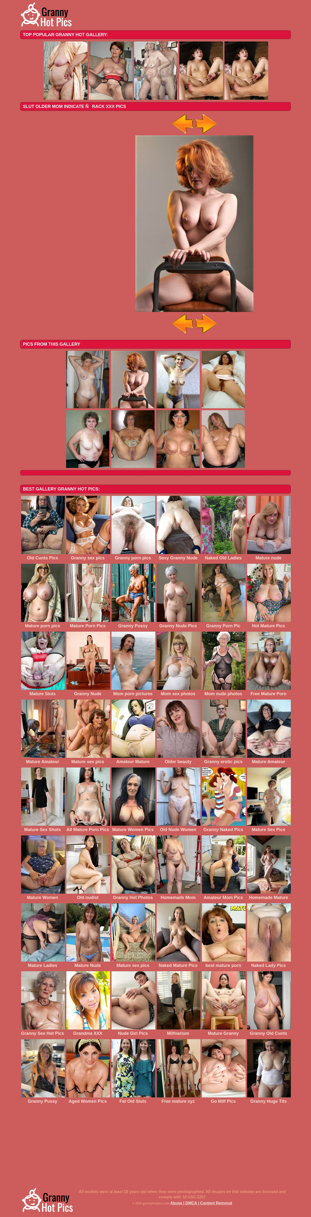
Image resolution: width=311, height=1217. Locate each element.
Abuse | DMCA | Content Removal (201, 1203)
